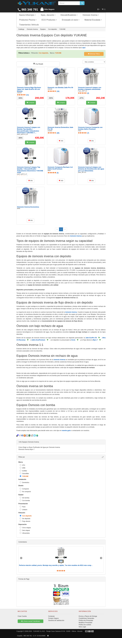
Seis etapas (25, 530)
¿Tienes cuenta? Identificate (30, 621)
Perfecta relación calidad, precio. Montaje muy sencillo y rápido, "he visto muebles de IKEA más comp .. (55, 565)
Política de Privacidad (86, 620)
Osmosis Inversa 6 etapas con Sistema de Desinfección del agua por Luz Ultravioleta (91, 169)
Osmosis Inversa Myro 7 (26, 449)
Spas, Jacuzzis (48, 15)
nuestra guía (66, 430)
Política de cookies (85, 625)
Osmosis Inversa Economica (28, 207)
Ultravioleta (25, 533)
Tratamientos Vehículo (29, 25)
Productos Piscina (28, 20)
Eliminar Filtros (94, 54)
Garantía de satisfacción (56, 620)
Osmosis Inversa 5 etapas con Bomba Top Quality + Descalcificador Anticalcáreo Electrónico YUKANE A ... (28, 130)
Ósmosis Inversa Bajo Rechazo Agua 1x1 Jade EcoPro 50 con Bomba (29, 89)
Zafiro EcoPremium (38, 340)
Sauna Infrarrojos (27, 15)
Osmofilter (24, 473)
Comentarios (22, 542)
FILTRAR (38, 64)
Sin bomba (24, 498)
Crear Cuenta (22, 616)
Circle (73, 340)
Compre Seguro (53, 618)
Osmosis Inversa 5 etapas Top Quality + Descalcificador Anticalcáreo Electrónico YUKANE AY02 (30, 169)
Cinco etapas (25, 528)
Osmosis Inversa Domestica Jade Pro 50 (60, 128)
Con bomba (25, 500)
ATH (22, 465)
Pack (22, 507)
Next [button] (101, 558)
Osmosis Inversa (91, 15)
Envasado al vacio (70, 20)
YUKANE (24, 476)
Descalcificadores (69, 15)
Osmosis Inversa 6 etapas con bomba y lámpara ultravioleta (89, 88)
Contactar (51, 616)
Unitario (23, 509)
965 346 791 (28, 9)
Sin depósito (25, 518)
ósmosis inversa (76, 236)
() (23, 95)
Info (61, 141)
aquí (83, 48)
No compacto (25, 491)
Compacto (24, 489)
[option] (61, 559)
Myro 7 (95, 340)
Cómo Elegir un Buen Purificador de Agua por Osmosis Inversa (39, 447)
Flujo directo (25, 521)
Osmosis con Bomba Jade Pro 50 (60, 87)
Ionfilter (23, 471)
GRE (22, 468)
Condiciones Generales (86, 618)
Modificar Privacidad (85, 622)
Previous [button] (21, 558)
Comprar (30, 102)
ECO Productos (49, 20)
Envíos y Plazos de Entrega (88, 616)
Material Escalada (93, 20)
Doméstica (24, 482)
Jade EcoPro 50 (91, 338)
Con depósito (26, 516)
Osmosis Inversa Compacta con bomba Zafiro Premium (90, 128)
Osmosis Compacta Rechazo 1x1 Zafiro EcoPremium (60, 168)
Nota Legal (82, 627)
